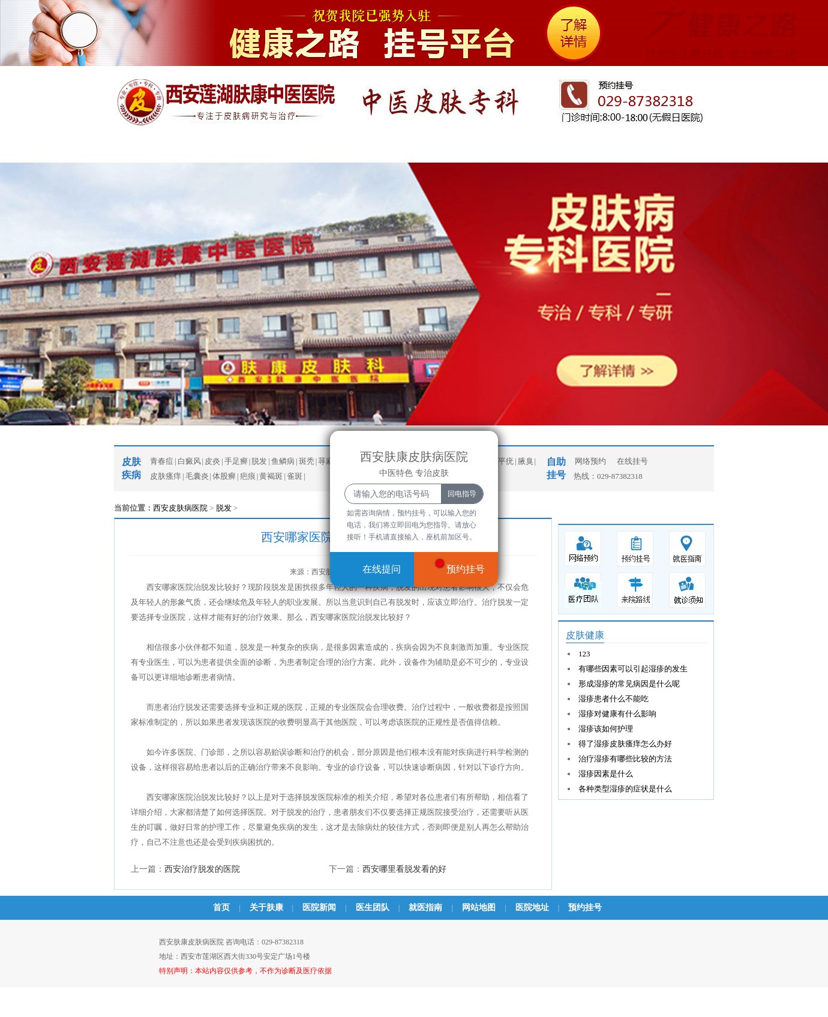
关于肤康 (266, 907)
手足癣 (236, 461)
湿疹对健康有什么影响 (617, 713)
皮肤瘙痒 (165, 476)
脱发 (259, 461)
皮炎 (212, 461)
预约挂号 (619, 150)
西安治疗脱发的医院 (202, 869)
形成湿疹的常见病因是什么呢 (629, 683)
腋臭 (525, 461)
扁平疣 (502, 461)
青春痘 (377, 150)
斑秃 (306, 461)
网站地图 (479, 907)
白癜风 (434, 150)
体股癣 (224, 476)
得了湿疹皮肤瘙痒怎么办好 (625, 743)
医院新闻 (250, 150)
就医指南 (425, 907)
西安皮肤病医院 (180, 507)
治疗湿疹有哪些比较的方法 (625, 758)
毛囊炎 (197, 476)
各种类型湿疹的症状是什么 (625, 788)
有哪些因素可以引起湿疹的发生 (633, 668)
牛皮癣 (491, 150)
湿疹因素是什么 (605, 773)
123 (584, 653)
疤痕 (248, 476)
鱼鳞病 (283, 461)
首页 (127, 150)
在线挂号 (632, 461)
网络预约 (590, 461)
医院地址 (532, 907)
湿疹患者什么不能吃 (613, 698)
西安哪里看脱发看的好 (404, 869)
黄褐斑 (271, 476)
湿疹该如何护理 (605, 728)
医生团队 (316, 150)
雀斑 (294, 476)
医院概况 (184, 150)
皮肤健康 (585, 635)
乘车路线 (553, 150)
